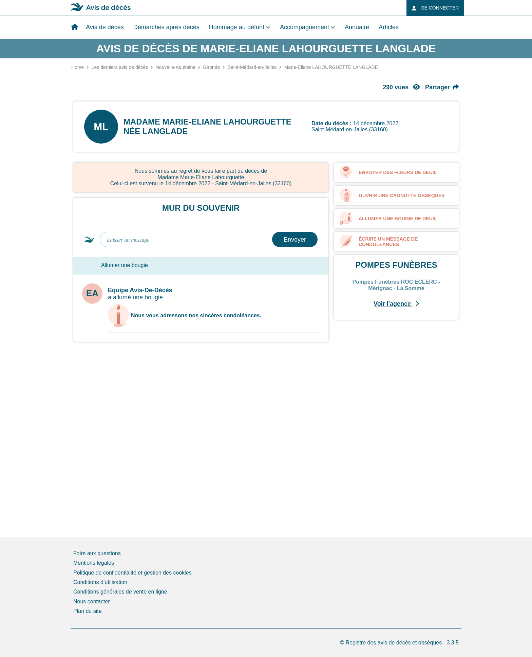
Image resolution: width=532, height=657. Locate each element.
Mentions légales (93, 563)
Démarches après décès (166, 27)
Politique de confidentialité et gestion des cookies (132, 573)
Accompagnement (304, 27)
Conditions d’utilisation (100, 582)
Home (77, 67)
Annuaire (357, 27)
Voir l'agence (396, 303)
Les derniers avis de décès (120, 67)
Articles (389, 27)
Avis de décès (105, 27)
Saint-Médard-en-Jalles (252, 67)
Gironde (211, 67)
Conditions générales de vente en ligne (120, 592)
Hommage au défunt (236, 27)
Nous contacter (91, 601)
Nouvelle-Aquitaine (176, 67)
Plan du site (87, 611)
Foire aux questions (97, 553)
